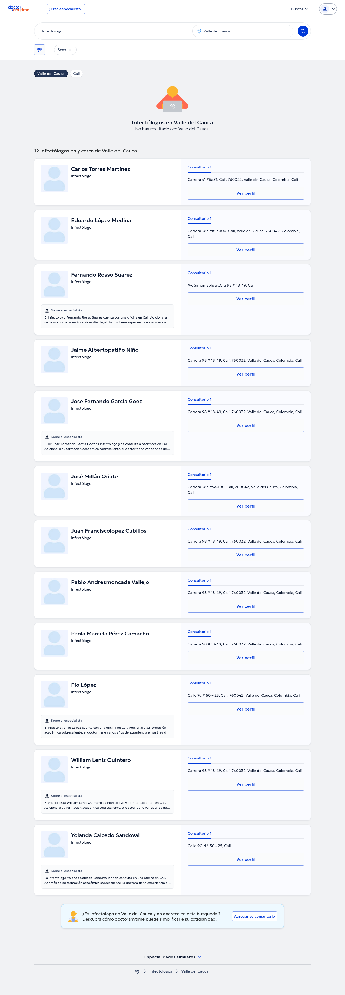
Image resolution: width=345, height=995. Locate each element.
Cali (76, 73)
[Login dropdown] (328, 9)
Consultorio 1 (199, 167)
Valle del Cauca (51, 73)
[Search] (303, 31)
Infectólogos (161, 971)
